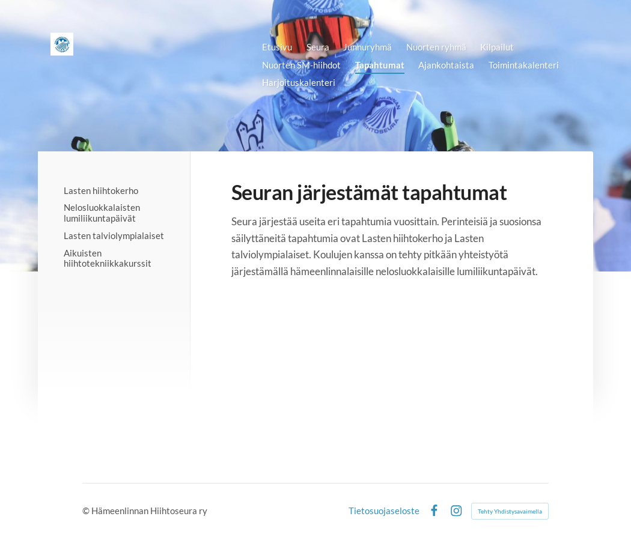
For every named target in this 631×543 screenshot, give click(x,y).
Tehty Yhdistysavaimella (510, 511)
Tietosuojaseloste (384, 510)
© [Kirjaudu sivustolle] (86, 510)
